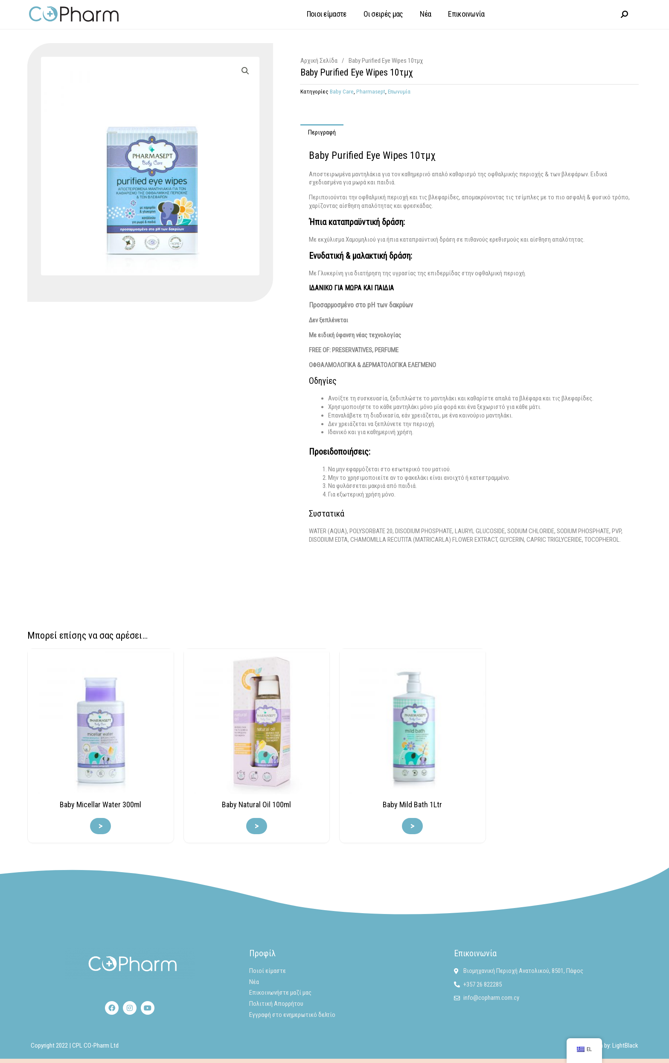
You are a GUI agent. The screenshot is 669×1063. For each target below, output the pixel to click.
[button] (245, 70)
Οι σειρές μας (383, 13)
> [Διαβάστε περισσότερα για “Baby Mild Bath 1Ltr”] (412, 826)
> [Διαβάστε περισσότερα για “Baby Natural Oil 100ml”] (257, 826)
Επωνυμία (399, 91)
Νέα (425, 13)
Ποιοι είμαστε (326, 13)
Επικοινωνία (466, 13)
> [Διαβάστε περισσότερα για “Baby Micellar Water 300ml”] (100, 826)
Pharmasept (370, 91)
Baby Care (342, 91)
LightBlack (625, 1045)
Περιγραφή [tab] (322, 132)
